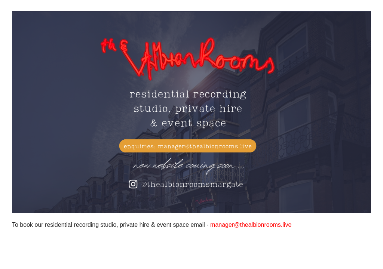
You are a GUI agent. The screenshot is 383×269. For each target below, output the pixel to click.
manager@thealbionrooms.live (250, 225)
